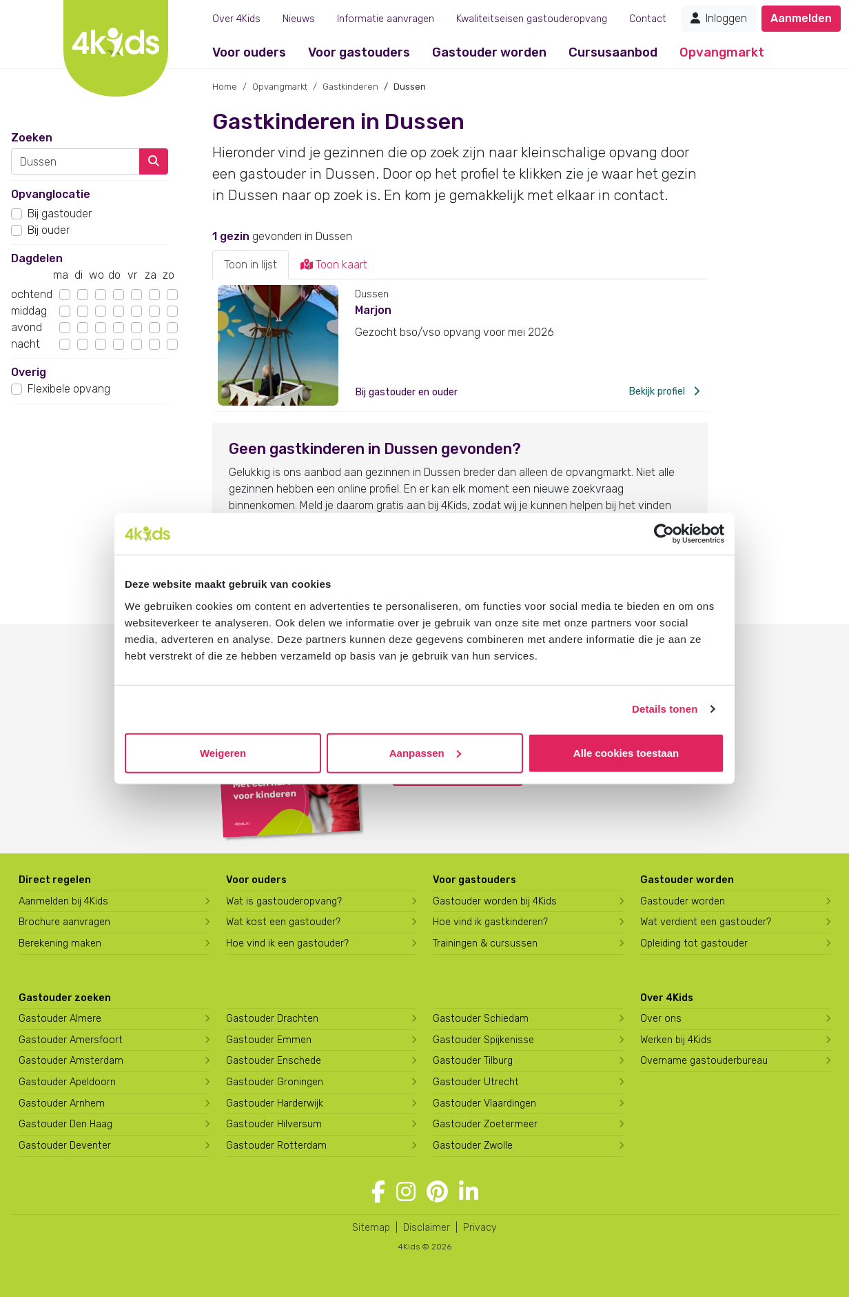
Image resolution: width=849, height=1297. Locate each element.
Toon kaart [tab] (333, 264)
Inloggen (719, 18)
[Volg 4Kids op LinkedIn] (468, 1192)
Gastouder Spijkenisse (483, 1040)
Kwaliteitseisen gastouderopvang (531, 19)
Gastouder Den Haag (65, 1124)
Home (224, 86)
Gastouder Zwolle (473, 1145)
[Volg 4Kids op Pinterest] (437, 1192)
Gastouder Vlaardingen (484, 1103)
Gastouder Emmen (268, 1040)
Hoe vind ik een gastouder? (287, 943)
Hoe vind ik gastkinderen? (490, 922)
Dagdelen (37, 258)
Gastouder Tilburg (473, 1061)
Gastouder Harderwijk (274, 1103)
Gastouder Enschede (273, 1061)
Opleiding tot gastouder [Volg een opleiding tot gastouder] (694, 943)
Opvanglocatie (50, 194)
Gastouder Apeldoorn (67, 1082)
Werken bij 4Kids (676, 1040)
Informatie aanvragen (385, 19)
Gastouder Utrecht (476, 1082)
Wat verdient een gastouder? (705, 922)
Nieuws (299, 19)
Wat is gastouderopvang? (284, 901)
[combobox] (75, 161)
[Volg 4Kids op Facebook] (378, 1192)
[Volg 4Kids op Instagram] (406, 1192)
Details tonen (664, 709)
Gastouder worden (489, 52)
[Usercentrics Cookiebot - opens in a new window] (664, 534)
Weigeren (223, 752)
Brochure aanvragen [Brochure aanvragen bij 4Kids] (64, 922)
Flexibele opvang (69, 388)
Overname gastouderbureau (704, 1061)
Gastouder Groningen (274, 1082)
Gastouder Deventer (65, 1145)
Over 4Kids (236, 19)
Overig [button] (28, 372)
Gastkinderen (350, 86)
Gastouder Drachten (272, 1018)
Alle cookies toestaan (626, 752)
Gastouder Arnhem (62, 1103)
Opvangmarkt (721, 52)
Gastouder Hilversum (274, 1124)
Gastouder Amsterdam (71, 1061)
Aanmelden (801, 18)
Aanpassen (425, 752)
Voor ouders (249, 52)
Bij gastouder (60, 213)
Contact (647, 19)
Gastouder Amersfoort (71, 1040)
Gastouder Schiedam (481, 1018)
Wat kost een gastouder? (283, 922)
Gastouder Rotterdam (276, 1145)
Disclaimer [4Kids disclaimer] (426, 1228)
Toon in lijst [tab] (250, 264)
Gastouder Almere (60, 1018)
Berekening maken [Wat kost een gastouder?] (60, 943)
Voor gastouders (359, 52)
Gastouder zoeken (65, 998)
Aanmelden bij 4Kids (63, 901)
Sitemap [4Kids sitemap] (371, 1228)
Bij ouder (49, 230)
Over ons (661, 1018)
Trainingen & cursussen (485, 943)
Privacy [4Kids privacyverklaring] (480, 1228)
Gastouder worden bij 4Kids (495, 901)
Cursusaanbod (613, 52)
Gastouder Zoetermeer (485, 1124)
